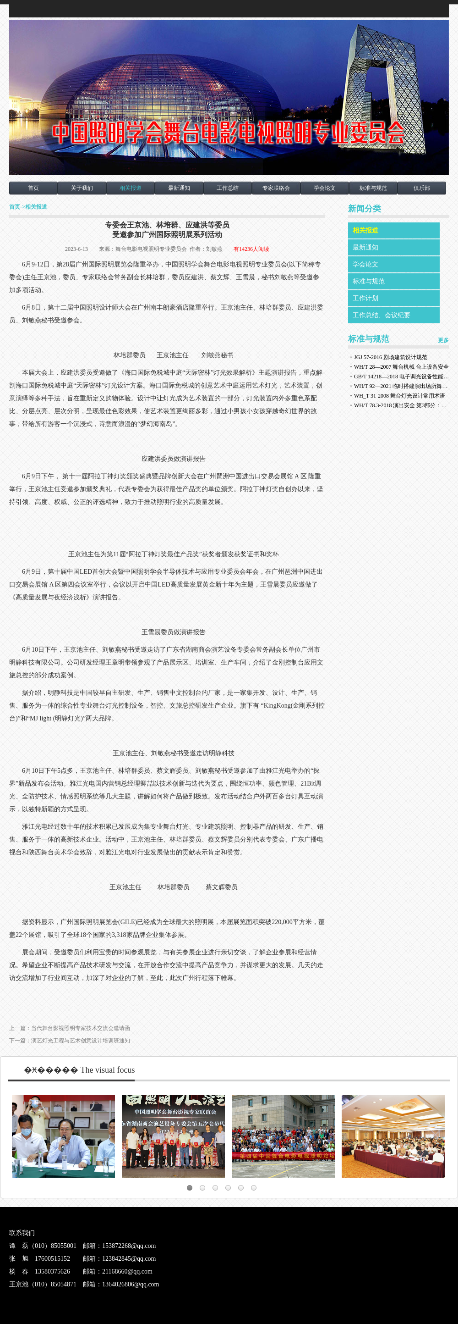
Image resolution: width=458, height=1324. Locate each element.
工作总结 (228, 188)
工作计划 (365, 298)
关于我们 (82, 188)
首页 (33, 188)
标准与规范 (373, 188)
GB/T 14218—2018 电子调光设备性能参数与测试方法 (402, 376)
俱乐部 (422, 188)
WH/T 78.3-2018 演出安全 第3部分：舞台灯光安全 (402, 405)
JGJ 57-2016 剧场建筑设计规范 (390, 357)
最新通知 (179, 188)
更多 (443, 340)
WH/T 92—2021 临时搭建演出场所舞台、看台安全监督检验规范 (402, 386)
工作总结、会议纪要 (381, 315)
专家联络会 (276, 188)
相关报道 (131, 188)
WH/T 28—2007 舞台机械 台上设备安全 (401, 367)
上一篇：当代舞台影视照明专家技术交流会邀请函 (69, 1028)
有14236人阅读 (251, 249)
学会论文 (325, 188)
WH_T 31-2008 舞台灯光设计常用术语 (399, 396)
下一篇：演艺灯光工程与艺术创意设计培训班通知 (69, 1040)
